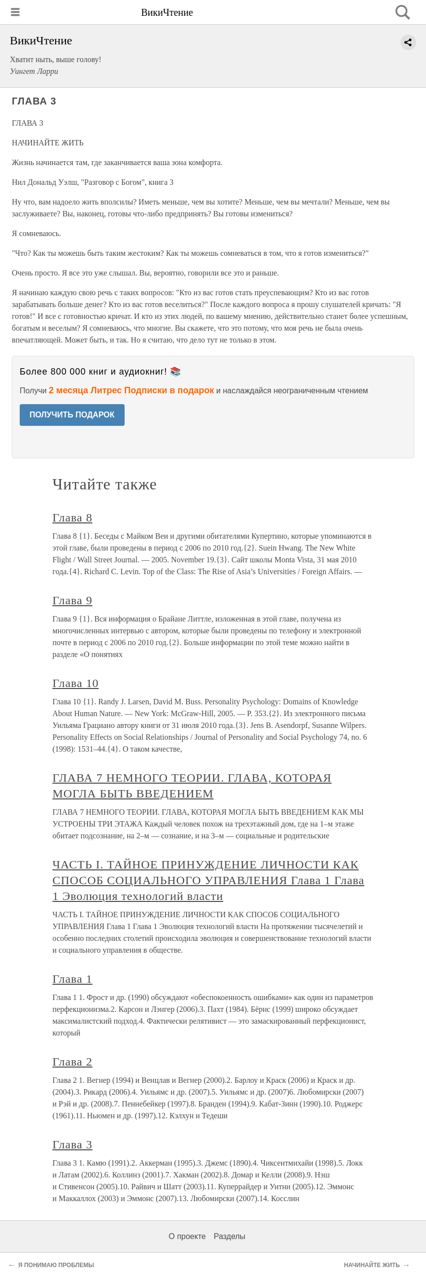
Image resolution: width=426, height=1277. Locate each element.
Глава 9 (73, 600)
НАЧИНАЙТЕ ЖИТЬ (372, 1265)
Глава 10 (76, 683)
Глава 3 (73, 1144)
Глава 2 (73, 1061)
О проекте (187, 1236)
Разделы (229, 1236)
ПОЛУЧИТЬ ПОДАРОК (72, 415)
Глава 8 (73, 517)
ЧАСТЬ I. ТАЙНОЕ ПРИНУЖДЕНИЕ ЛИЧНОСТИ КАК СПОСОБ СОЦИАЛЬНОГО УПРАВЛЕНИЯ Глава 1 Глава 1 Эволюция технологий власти (208, 880)
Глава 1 (73, 978)
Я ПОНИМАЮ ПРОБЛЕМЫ (56, 1265)
